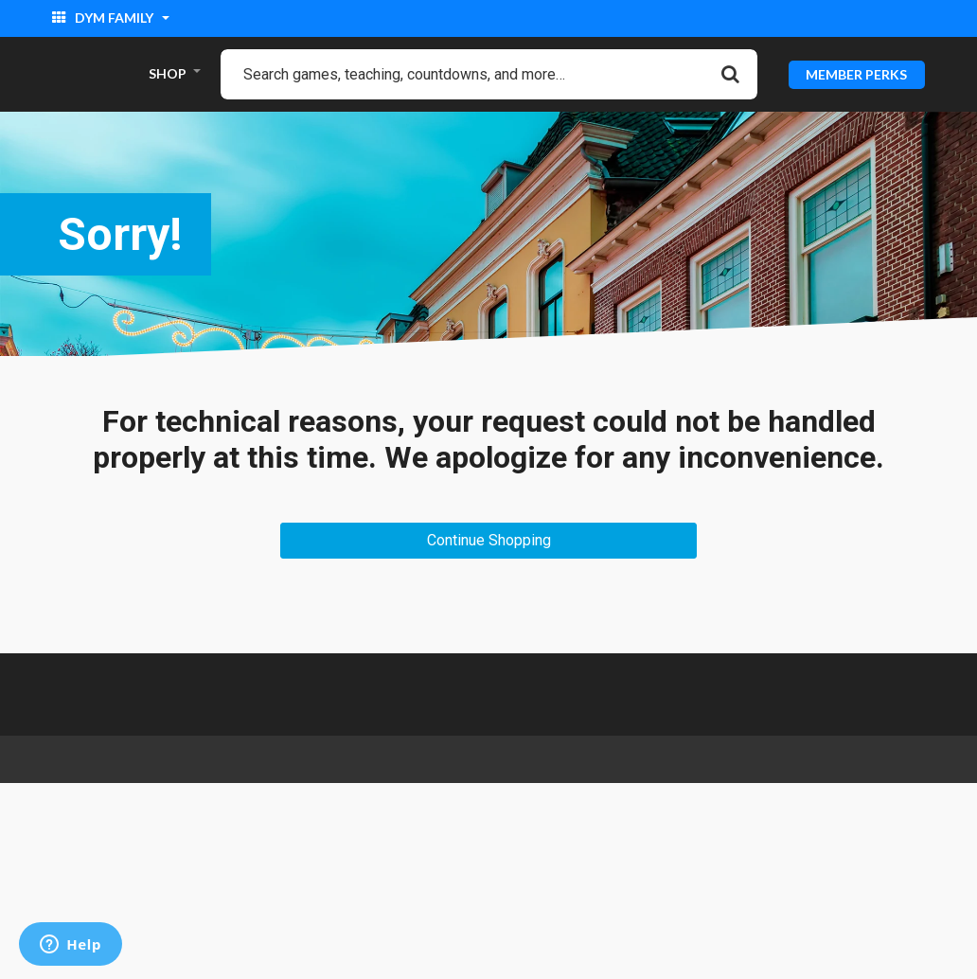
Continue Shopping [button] (489, 540)
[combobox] (489, 74)
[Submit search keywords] (730, 73)
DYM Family (104, 17)
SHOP (168, 73)
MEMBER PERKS (856, 73)
